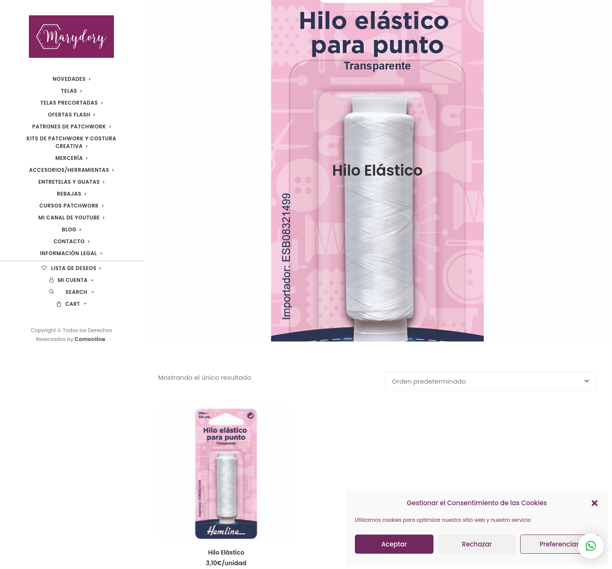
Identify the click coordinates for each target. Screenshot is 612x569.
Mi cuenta (71, 280)
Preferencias (560, 544)
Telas (71, 90)
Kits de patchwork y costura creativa (71, 142)
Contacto (71, 241)
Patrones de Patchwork (71, 126)
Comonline (91, 339)
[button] (594, 503)
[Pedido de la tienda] (491, 355)
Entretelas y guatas (71, 181)
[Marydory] (71, 36)
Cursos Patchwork (71, 205)
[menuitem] (71, 79)
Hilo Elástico (226, 526)
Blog (71, 229)
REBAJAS (71, 193)
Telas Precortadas (71, 102)
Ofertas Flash (71, 114)
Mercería (71, 158)
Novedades (72, 79)
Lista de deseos (71, 268)
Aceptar (394, 544)
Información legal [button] (71, 253)
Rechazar (477, 544)
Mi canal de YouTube (71, 217)
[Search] (71, 292)
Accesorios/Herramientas (71, 170)
